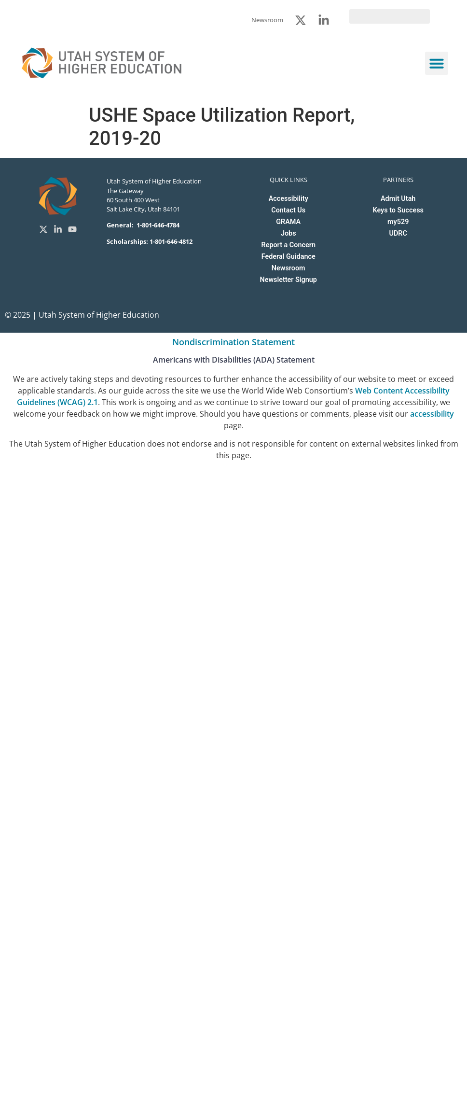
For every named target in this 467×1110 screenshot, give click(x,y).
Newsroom (288, 268)
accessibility (432, 413)
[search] (389, 16)
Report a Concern (288, 245)
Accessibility (288, 199)
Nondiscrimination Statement (233, 342)
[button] (436, 63)
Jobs (288, 233)
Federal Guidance (288, 257)
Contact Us (288, 210)
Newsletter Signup (288, 280)
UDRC (398, 233)
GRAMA (288, 222)
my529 (398, 222)
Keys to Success (397, 210)
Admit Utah (398, 199)
